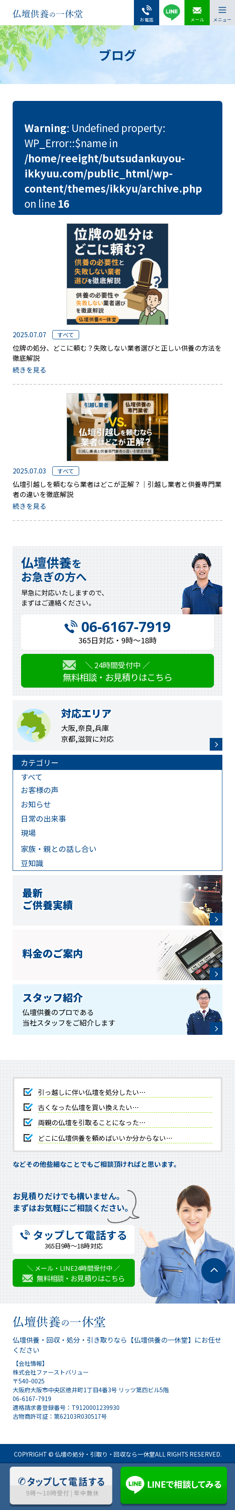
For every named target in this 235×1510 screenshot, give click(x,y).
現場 (28, 832)
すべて (32, 776)
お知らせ (36, 804)
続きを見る (29, 370)
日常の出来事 (43, 818)
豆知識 (32, 862)
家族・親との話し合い (58, 848)
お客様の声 (40, 789)
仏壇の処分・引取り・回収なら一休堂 (105, 1454)
